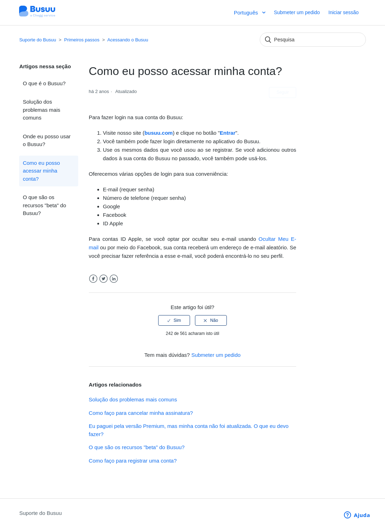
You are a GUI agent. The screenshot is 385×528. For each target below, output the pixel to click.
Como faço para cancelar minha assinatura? (141, 413)
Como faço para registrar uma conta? (133, 461)
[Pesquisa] (313, 40)
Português (247, 13)
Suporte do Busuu (37, 39)
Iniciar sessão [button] (343, 12)
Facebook (93, 278)
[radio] (174, 320)
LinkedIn (113, 278)
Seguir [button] (282, 92)
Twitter (103, 278)
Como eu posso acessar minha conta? (41, 171)
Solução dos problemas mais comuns (41, 110)
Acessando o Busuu (127, 39)
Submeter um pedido (297, 12)
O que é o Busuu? (44, 83)
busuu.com (158, 133)
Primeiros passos (81, 39)
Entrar (227, 133)
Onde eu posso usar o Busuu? (46, 140)
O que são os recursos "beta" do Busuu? (44, 205)
